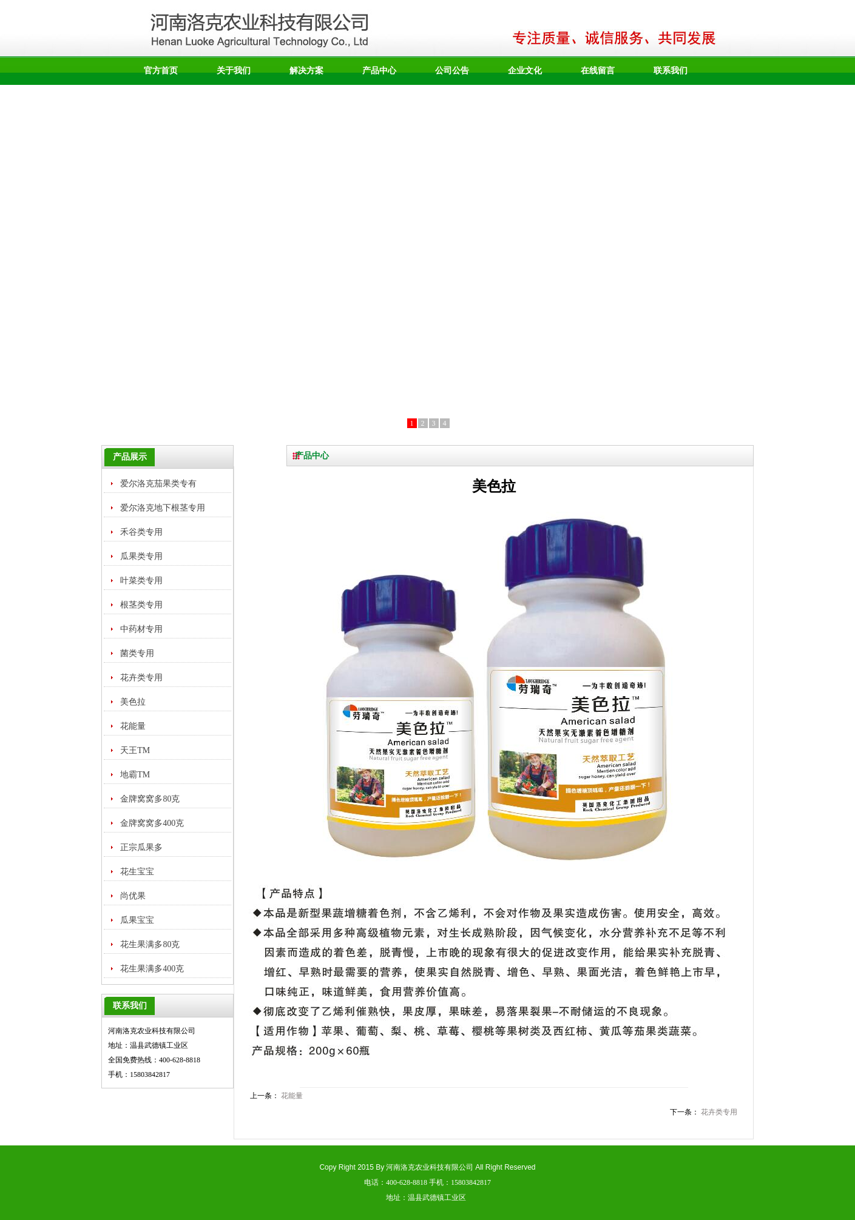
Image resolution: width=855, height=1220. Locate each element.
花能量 (292, 1095)
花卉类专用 (719, 1112)
